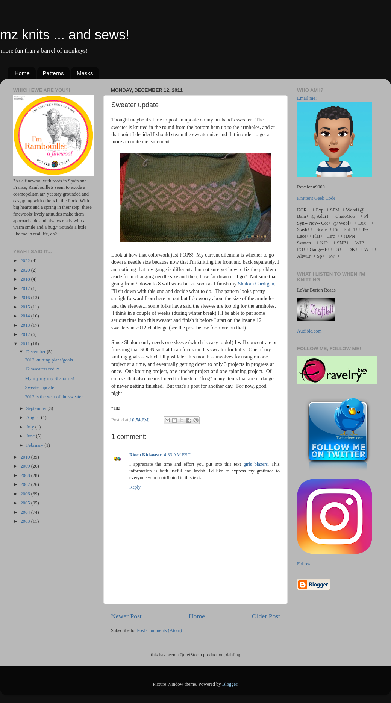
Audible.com (309, 331)
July (30, 427)
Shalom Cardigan (256, 284)
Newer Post (126, 616)
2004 (25, 512)
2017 (25, 288)
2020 (25, 270)
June (31, 436)
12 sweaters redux (42, 369)
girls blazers (255, 464)
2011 (25, 343)
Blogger (229, 684)
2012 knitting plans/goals (49, 360)
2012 (25, 334)
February (35, 445)
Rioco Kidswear (145, 454)
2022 (25, 260)
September (37, 408)
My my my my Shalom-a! (49, 378)
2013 (25, 325)
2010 (25, 457)
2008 (25, 475)
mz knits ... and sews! (64, 35)
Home (22, 73)
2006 (25, 494)
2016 (25, 297)
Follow (304, 563)
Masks (85, 73)
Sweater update (39, 387)
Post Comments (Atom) (159, 630)
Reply (135, 487)
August (33, 417)
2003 (25, 521)
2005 (25, 503)
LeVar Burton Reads (316, 290)
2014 (25, 316)
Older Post (266, 616)
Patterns (53, 73)
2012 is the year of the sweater (54, 396)
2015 (25, 307)
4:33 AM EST (177, 454)
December (36, 351)
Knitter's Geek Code (316, 198)
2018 (25, 279)
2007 (25, 484)
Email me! (307, 98)
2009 (25, 466)
